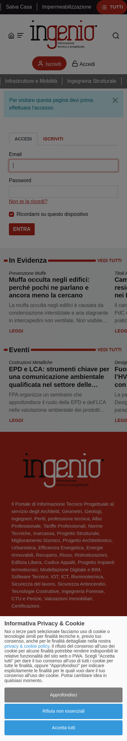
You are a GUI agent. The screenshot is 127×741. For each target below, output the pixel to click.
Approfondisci (63, 694)
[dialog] (63, 678)
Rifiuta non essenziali (63, 711)
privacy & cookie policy (26, 646)
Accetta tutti (63, 727)
